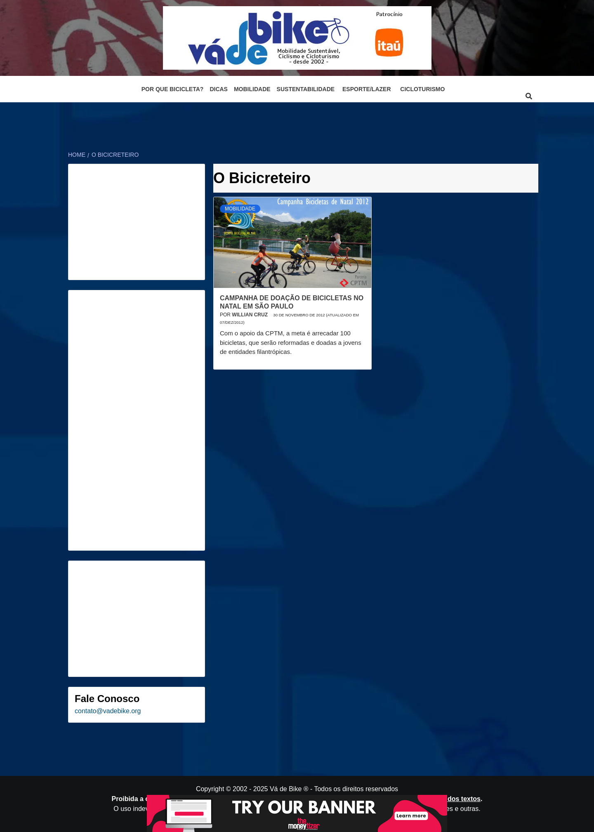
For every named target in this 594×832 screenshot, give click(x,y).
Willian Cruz (250, 315)
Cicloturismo (422, 89)
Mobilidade (252, 89)
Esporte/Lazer (366, 89)
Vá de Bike (286, 788)
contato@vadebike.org (108, 710)
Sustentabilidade (306, 89)
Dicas (219, 89)
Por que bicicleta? (172, 89)
